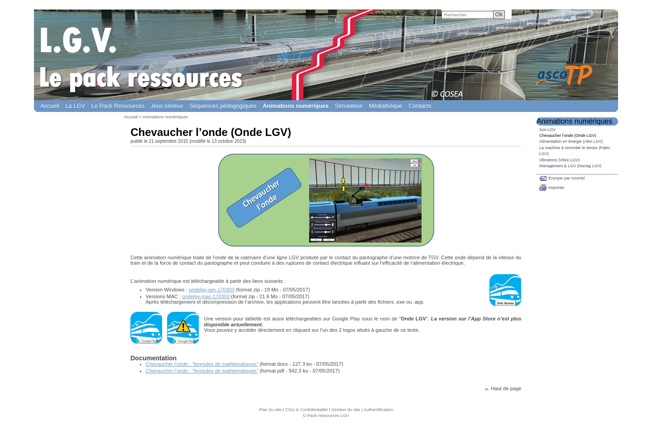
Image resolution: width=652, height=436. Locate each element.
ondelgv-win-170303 (212, 289)
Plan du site (270, 409)
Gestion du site (345, 409)
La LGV (75, 105)
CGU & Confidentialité (306, 409)
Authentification (378, 409)
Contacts (419, 105)
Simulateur (349, 105)
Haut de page (506, 388)
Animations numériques (165, 116)
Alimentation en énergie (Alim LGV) (571, 141)
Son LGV (547, 129)
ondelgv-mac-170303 (206, 296)
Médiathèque (386, 105)
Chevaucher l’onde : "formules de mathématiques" (202, 364)
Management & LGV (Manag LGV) (570, 166)
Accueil (49, 105)
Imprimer (556, 187)
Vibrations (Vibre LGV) (559, 160)
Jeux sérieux (167, 105)
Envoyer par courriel (566, 178)
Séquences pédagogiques (222, 105)
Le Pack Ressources (117, 105)
